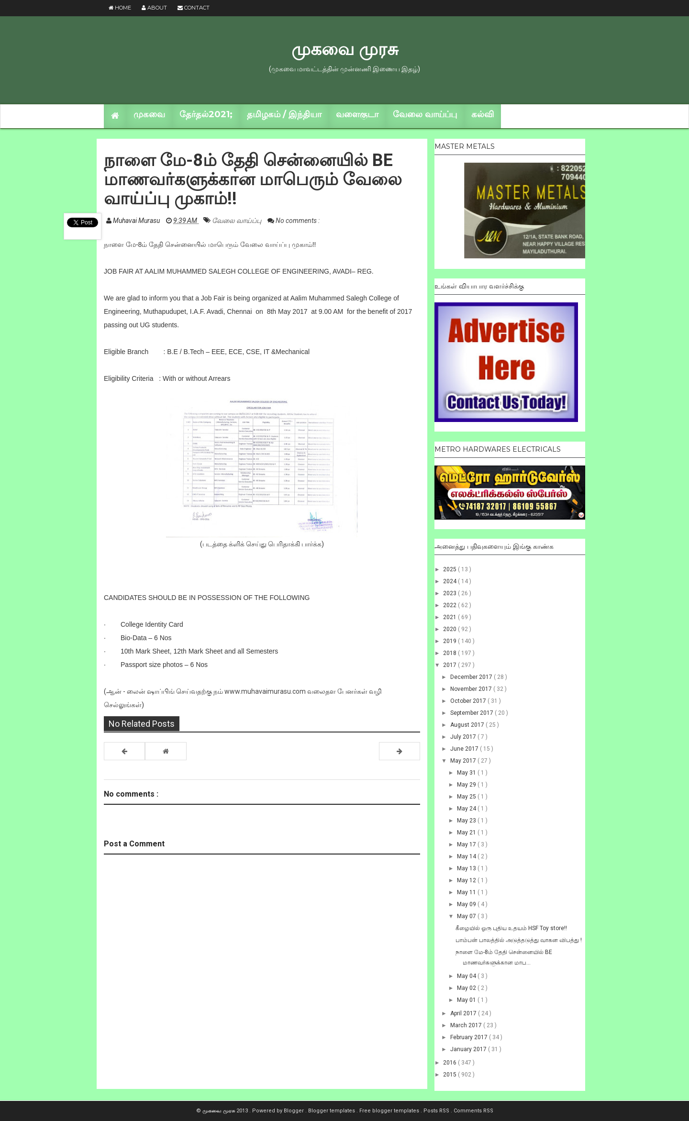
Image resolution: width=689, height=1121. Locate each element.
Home (120, 7)
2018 (450, 653)
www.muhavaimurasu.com (265, 691)
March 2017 (466, 1025)
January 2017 (469, 1049)
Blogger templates (332, 1111)
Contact (194, 7)
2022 (450, 605)
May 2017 (464, 760)
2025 (450, 569)
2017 (450, 665)
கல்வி (482, 114)
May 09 (467, 904)
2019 (450, 641)
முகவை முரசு (344, 48)
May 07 (467, 916)
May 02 (467, 988)
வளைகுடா (357, 114)
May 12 (467, 880)
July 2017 (464, 736)
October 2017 (469, 701)
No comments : (298, 220)
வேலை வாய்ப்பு (425, 114)
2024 (450, 581)
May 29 (467, 784)
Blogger (294, 1111)
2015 (450, 1074)
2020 (450, 629)
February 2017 (469, 1037)
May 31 (467, 772)
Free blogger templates (390, 1111)
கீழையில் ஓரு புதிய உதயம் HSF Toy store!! (511, 928)
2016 (450, 1062)
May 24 (467, 808)
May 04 (467, 976)
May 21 (467, 832)
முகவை (149, 114)
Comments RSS (473, 1111)
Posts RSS (437, 1111)
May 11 (467, 892)
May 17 (467, 844)
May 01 (467, 1000)
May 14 (467, 856)
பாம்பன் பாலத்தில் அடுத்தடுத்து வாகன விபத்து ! (519, 940)
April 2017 (464, 1013)
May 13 (467, 868)
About (154, 7)
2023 (450, 593)
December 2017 (472, 677)
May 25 (467, 796)
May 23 (467, 820)
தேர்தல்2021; (206, 114)
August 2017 (468, 724)
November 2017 (471, 689)
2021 (450, 617)
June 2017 (465, 748)
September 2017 (472, 713)
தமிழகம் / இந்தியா (284, 114)
